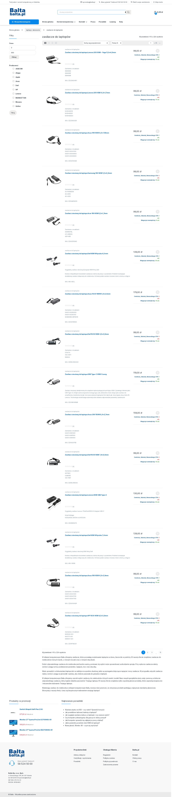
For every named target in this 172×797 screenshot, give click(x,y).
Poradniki (102, 22)
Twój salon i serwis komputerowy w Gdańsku (24, 2)
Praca (93, 22)
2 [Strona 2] (147, 652)
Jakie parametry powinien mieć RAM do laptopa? (82, 723)
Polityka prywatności (110, 761)
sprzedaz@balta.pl (87, 2)
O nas (135, 761)
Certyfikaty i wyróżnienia (82, 758)
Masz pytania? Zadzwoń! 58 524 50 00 (113, 2)
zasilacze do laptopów (72, 49)
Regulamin (106, 755)
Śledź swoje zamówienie (140, 2)
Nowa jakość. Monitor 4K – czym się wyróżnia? (81, 725)
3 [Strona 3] (151, 652)
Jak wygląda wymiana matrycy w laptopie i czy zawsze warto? (87, 715)
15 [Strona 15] (160, 652)
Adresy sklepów (79, 755)
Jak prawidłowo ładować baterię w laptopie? (81, 712)
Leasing (113, 22)
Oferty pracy (137, 758)
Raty (121, 22)
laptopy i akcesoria (33, 30)
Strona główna (47, 22)
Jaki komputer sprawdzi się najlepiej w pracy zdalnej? (84, 720)
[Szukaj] (128, 12)
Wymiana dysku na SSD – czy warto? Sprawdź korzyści (84, 710)
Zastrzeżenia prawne (110, 765)
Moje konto (158, 2)
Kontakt (82, 22)
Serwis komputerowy (65, 22)
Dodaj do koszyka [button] (157, 51)
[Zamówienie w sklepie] (95, 43)
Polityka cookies (109, 758)
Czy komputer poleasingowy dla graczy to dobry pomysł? (85, 718)
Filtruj (14, 57)
